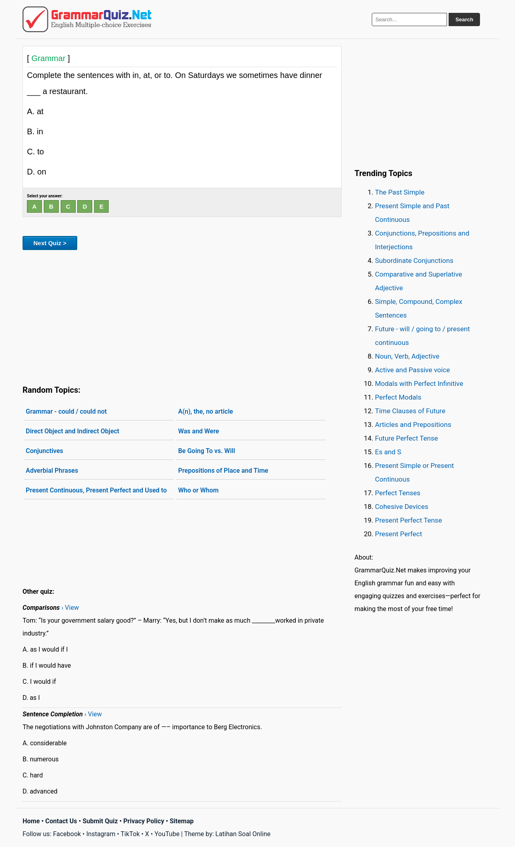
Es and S (388, 452)
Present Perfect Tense (408, 520)
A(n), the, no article (205, 411)
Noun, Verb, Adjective (407, 356)
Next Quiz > (49, 243)
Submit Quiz (100, 821)
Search (464, 19)
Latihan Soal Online (242, 834)
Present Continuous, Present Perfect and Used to (96, 490)
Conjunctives (44, 451)
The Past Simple (399, 192)
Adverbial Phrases (52, 470)
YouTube (166, 834)
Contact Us (61, 821)
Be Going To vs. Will (206, 451)
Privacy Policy (144, 821)
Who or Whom (198, 490)
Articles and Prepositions (413, 424)
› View (70, 607)
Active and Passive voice (412, 370)
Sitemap (182, 821)
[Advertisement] (182, 316)
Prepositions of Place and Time (223, 470)
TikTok (130, 834)
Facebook (67, 834)
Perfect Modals (398, 397)
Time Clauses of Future (410, 411)
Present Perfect (398, 534)
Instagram (100, 834)
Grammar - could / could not (66, 411)
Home (31, 821)
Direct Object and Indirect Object (72, 431)
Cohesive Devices (401, 506)
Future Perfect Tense (406, 438)
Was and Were (198, 431)
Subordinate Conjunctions (414, 260)
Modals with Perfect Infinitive (419, 383)
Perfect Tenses (397, 493)
